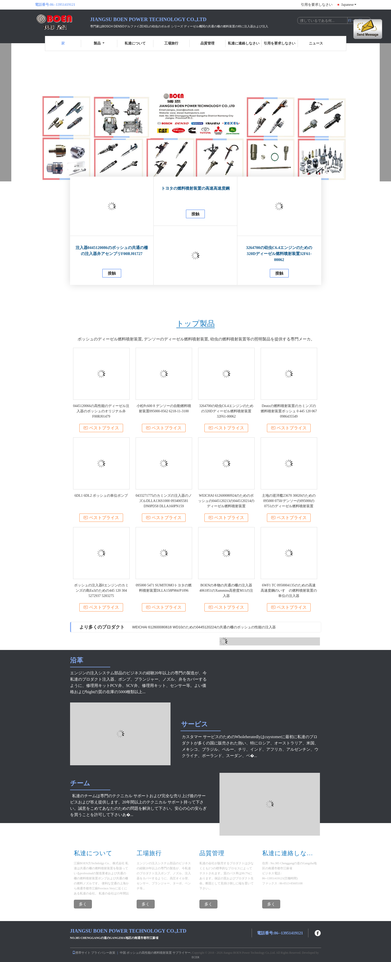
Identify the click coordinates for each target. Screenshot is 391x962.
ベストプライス (101, 428)
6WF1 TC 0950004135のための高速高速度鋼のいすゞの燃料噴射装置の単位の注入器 (289, 590)
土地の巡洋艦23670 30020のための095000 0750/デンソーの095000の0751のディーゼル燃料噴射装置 (289, 501)
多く (83, 904)
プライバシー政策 (103, 952)
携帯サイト (81, 952)
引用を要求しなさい (316, 5)
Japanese (348, 5)
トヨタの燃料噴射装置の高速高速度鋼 (195, 188)
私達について (135, 43)
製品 (99, 43)
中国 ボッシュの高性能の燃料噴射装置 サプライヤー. (156, 952)
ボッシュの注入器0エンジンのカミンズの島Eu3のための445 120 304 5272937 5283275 (101, 590)
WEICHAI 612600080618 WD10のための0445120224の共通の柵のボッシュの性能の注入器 (204, 627)
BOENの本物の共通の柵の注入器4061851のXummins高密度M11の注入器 (226, 590)
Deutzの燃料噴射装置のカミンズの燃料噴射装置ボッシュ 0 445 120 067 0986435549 (289, 411)
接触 (112, 273)
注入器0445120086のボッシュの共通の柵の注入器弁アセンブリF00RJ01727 (112, 250)
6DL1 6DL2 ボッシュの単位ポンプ (101, 495)
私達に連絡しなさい (243, 43)
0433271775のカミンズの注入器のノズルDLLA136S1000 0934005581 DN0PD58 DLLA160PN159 (164, 501)
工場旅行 (171, 43)
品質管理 (207, 43)
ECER (195, 957)
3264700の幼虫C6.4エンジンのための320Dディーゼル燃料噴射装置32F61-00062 (279, 253)
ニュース (316, 43)
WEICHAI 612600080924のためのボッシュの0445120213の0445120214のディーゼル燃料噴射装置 (226, 501)
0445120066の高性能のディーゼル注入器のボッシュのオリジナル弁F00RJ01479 (101, 411)
